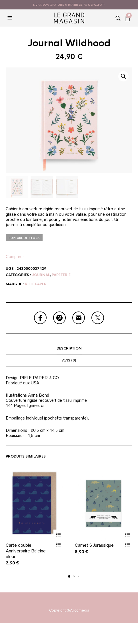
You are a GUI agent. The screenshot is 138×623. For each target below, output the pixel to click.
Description (69, 348)
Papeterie (61, 275)
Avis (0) (69, 360)
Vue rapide (58, 545)
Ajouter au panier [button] (58, 535)
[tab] (69, 349)
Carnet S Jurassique (94, 545)
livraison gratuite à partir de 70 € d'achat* (69, 5)
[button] (10, 18)
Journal (41, 275)
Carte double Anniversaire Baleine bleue (26, 551)
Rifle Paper (36, 284)
